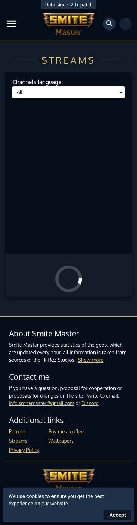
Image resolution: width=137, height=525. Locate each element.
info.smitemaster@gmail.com (41, 403)
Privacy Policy (24, 450)
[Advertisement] (68, 174)
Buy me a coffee (66, 431)
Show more (91, 360)
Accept (117, 515)
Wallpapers (61, 441)
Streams (18, 441)
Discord (90, 403)
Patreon (17, 431)
